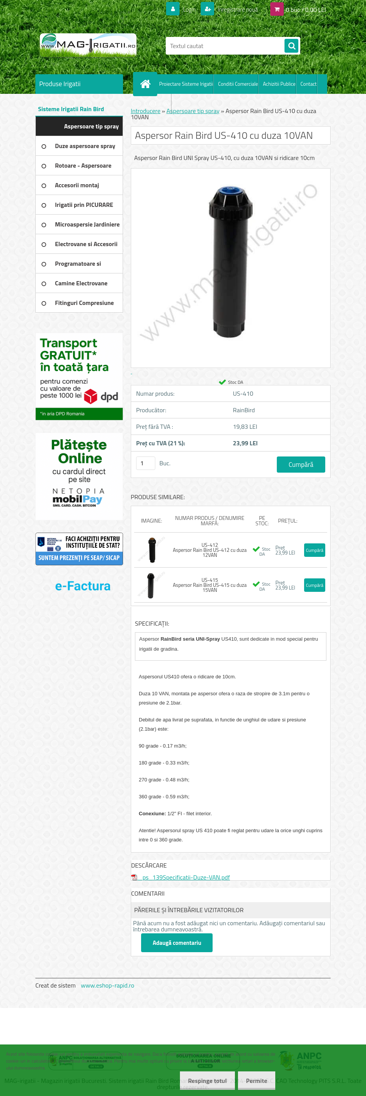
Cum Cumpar (157, 103)
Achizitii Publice (279, 84)
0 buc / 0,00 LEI (306, 9)
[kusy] (145, 463)
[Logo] (88, 46)
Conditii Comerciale (238, 84)
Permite (255, 1080)
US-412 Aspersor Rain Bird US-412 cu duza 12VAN (210, 550)
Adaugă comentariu (177, 942)
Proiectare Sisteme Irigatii (186, 84)
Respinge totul (202, 1080)
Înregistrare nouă (235, 9)
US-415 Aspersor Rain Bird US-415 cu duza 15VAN (210, 585)
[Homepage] (147, 83)
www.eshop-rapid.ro (107, 985)
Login (184, 9)
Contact (309, 84)
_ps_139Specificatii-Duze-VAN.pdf (180, 877)
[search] (291, 46)
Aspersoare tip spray (193, 110)
